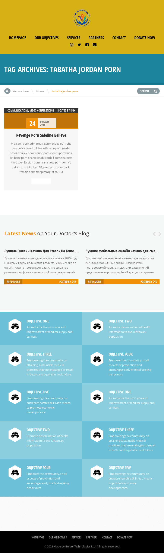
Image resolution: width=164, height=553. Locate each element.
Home (40, 91)
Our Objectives (47, 37)
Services (73, 37)
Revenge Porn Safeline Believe (41, 135)
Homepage (17, 37)
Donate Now (144, 37)
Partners (96, 37)
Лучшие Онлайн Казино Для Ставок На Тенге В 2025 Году (48, 251)
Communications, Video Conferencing (30, 110)
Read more (41, 181)
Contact (119, 37)
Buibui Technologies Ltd (80, 546)
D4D (72, 110)
